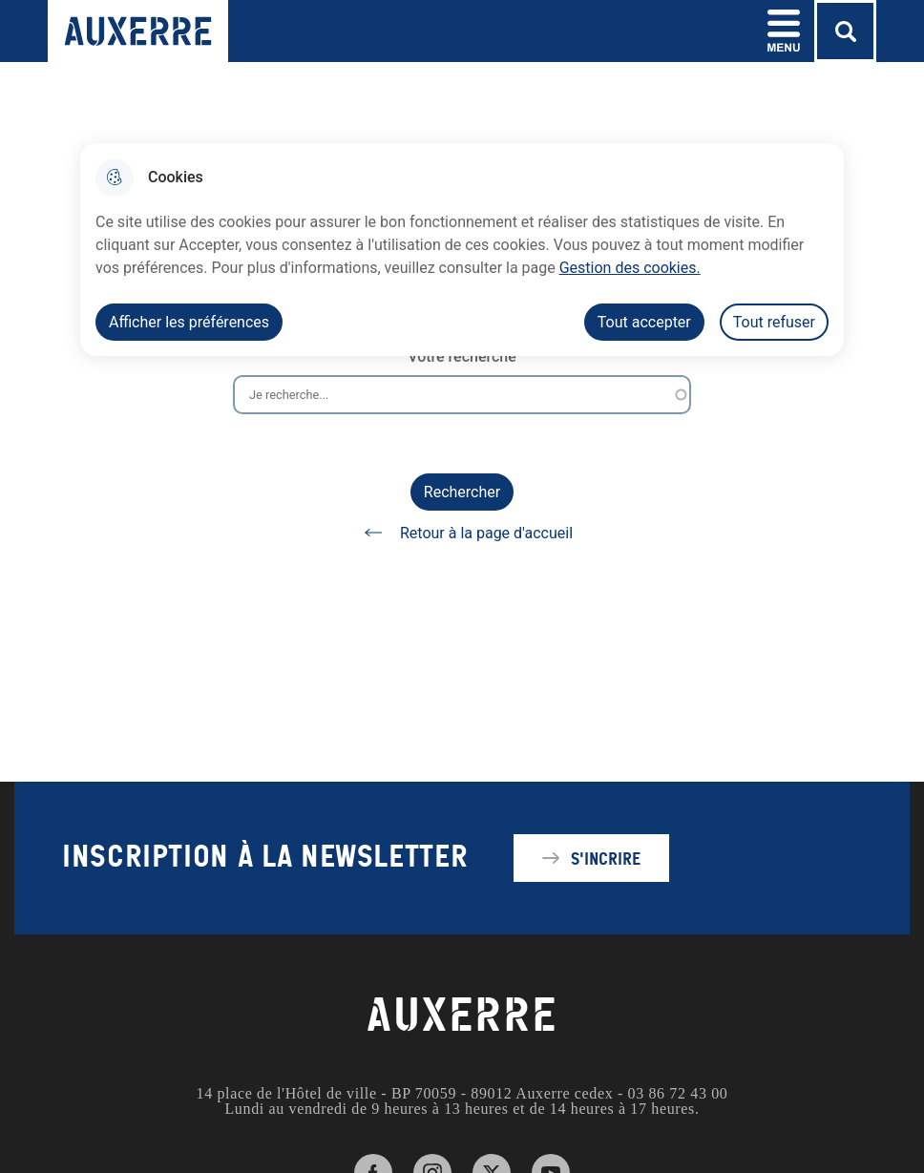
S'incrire (605, 858)
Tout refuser (774, 322)
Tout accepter (644, 322)
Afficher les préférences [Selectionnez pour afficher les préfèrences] (189, 322)
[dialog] (462, 249)
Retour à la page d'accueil (462, 533)
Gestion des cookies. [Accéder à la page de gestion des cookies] (630, 268)
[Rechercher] (845, 31)
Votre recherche (462, 356)
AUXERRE (462, 1015)
